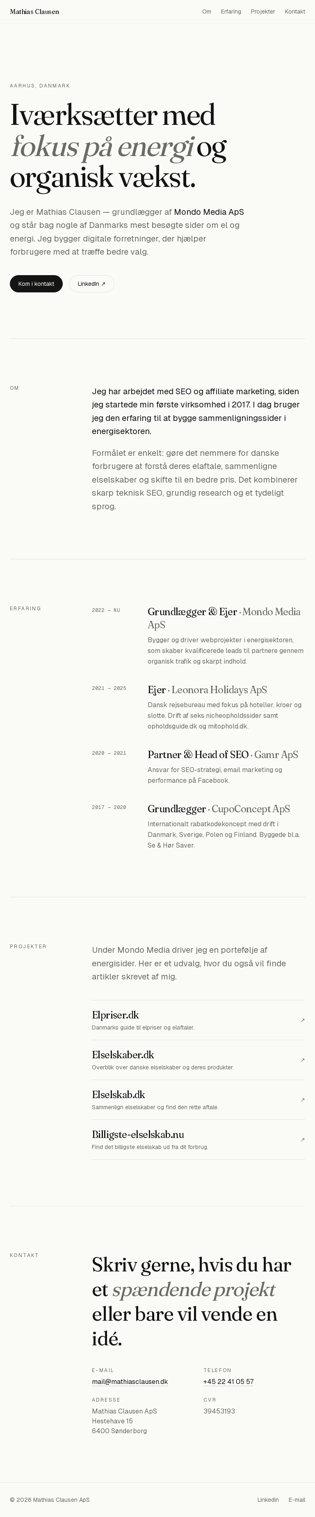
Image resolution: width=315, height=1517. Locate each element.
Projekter (263, 11)
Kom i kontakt (36, 283)
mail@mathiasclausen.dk (130, 1381)
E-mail (297, 1499)
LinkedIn (268, 1499)
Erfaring (231, 11)
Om (206, 11)
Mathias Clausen (34, 11)
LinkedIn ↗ (92, 283)
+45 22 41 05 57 (228, 1381)
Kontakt (295, 11)
